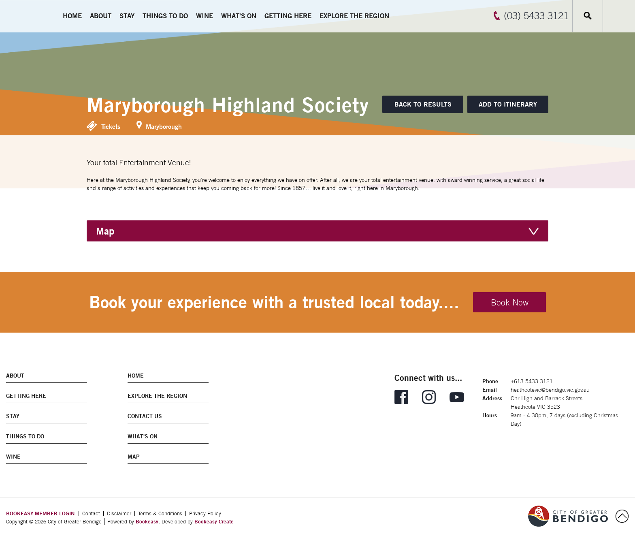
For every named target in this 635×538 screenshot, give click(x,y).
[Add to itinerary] (507, 104)
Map (105, 231)
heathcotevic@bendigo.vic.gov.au (550, 389)
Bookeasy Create (214, 521)
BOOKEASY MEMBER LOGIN (40, 513)
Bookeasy (147, 521)
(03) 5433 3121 (536, 15)
